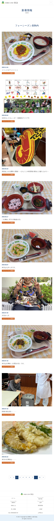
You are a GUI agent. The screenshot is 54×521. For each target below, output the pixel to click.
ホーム (13, 498)
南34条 (40, 498)
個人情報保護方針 (13, 512)
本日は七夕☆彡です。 (9, 267)
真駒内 (13, 502)
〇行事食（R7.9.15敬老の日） (12, 219)
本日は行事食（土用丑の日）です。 (13, 363)
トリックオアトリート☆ (10, 70)
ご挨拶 (40, 509)
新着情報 (40, 505)
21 (40, 477)
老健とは (13, 505)
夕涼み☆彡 (5, 315)
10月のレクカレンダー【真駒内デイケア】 (16, 118)
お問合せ (40, 512)
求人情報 (13, 509)
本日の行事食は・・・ (9, 459)
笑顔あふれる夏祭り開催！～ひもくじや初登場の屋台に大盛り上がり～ (25, 171)
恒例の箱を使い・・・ (9, 411)
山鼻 (40, 502)
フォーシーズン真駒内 (8, 73)
